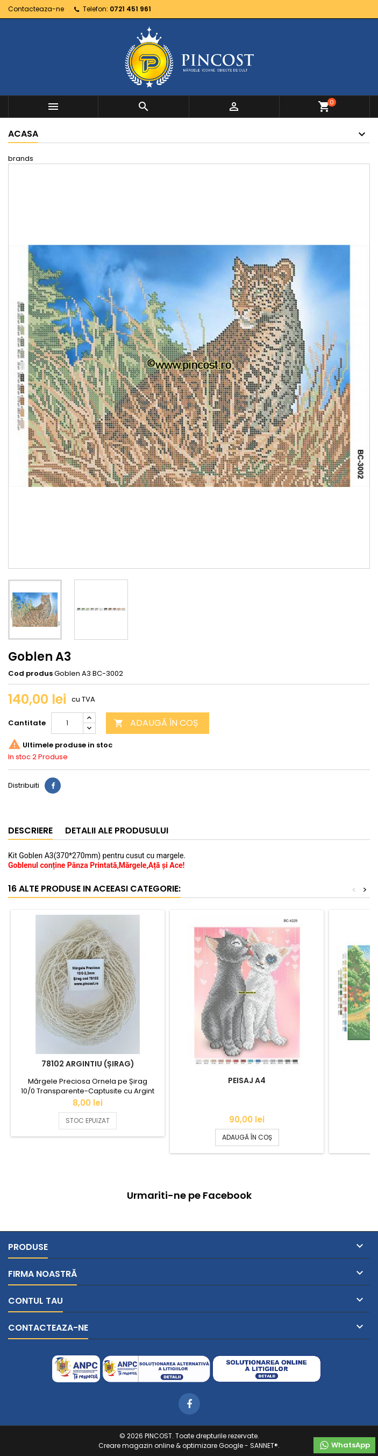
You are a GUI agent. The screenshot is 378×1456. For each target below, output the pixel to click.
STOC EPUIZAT (88, 1120)
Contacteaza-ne (36, 8)
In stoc (19, 757)
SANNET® (264, 1445)
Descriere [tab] (30, 830)
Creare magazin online (136, 1445)
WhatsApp (344, 1445)
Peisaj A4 (247, 1080)
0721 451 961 (130, 8)
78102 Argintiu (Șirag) (87, 1063)
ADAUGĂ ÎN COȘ (156, 723)
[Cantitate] (67, 723)
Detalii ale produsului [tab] (116, 830)
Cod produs (30, 673)
